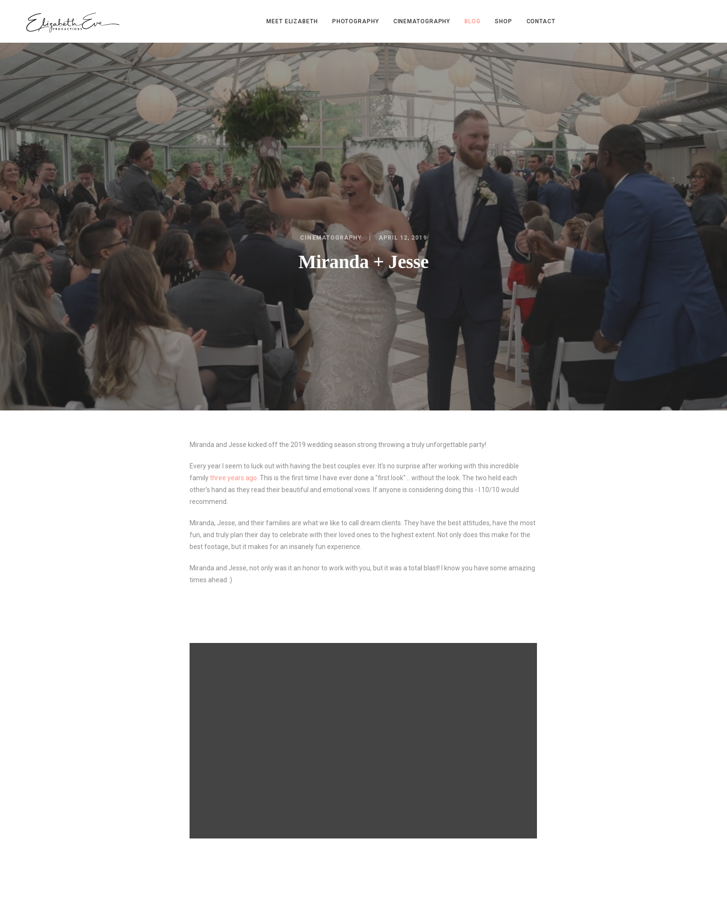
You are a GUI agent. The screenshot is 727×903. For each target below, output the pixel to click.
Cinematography (422, 21)
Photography (355, 21)
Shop (503, 21)
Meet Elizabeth (292, 21)
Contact (541, 21)
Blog (472, 21)
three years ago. (234, 478)
